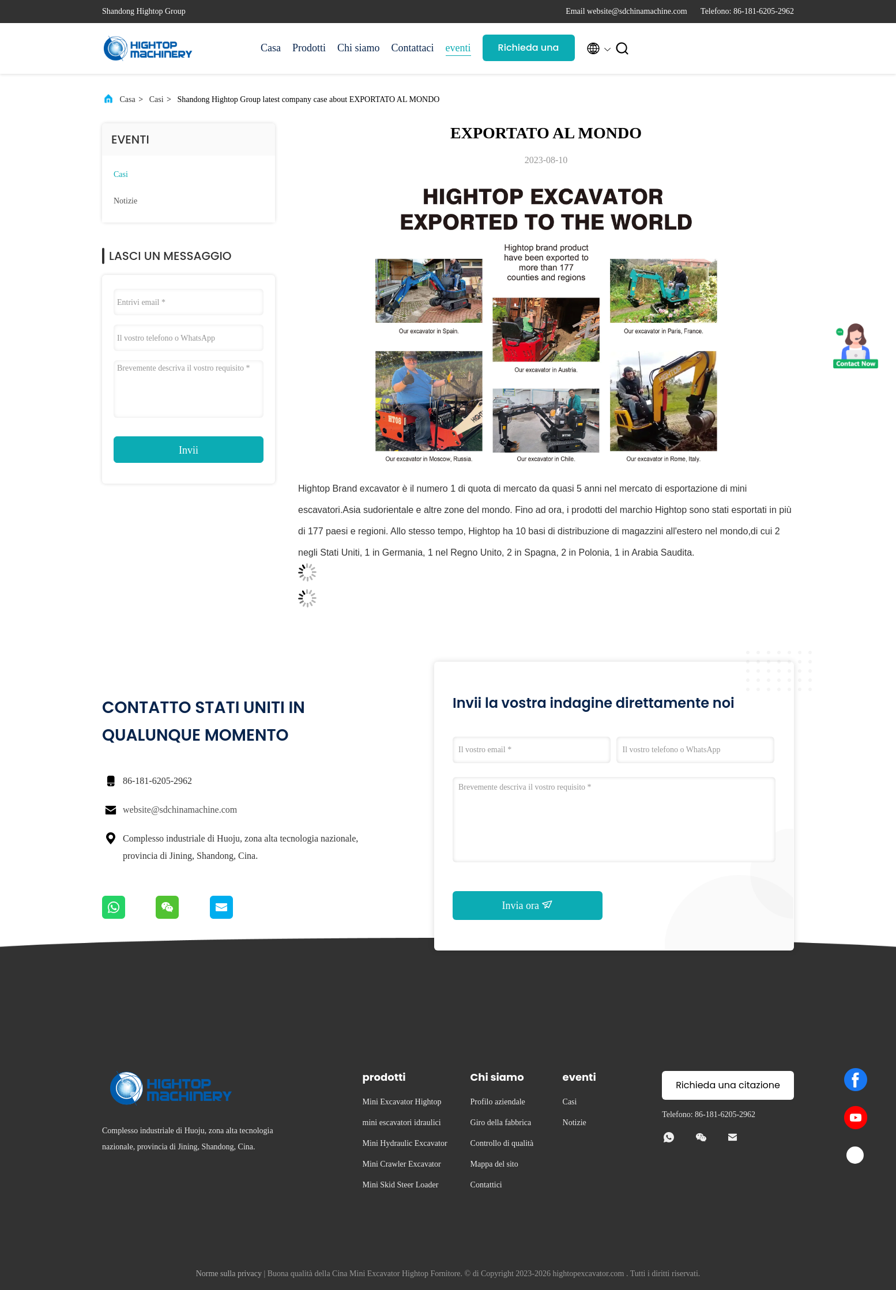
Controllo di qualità (502, 1143)
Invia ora (528, 905)
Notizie (125, 201)
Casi (156, 99)
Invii (188, 450)
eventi (458, 48)
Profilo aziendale (497, 1101)
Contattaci (412, 48)
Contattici (486, 1184)
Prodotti (309, 48)
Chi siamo (358, 48)
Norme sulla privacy (229, 1273)
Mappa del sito (494, 1164)
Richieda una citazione (528, 51)
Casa (271, 48)
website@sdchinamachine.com (180, 809)
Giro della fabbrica (501, 1122)
